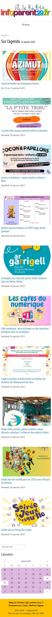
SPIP (42, 613)
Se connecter (25, 613)
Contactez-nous (15, 605)
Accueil (4, 35)
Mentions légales (36, 605)
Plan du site (13, 613)
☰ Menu (26, 25)
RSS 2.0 (35, 613)
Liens (25, 605)
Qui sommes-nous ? (34, 602)
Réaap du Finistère (16, 602)
